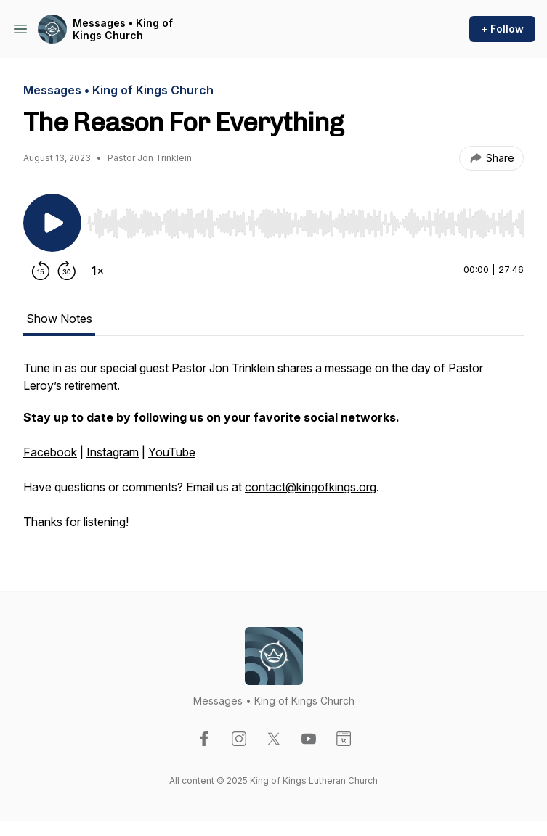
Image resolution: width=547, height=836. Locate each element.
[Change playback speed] (97, 271)
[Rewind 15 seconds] (41, 271)
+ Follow (502, 28)
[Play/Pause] (52, 223)
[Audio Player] (305, 219)
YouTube (171, 452)
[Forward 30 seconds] (67, 271)
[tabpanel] (273, 452)
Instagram (112, 452)
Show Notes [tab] (59, 318)
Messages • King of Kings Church (123, 29)
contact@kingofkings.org (310, 487)
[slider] (305, 223)
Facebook (50, 452)
